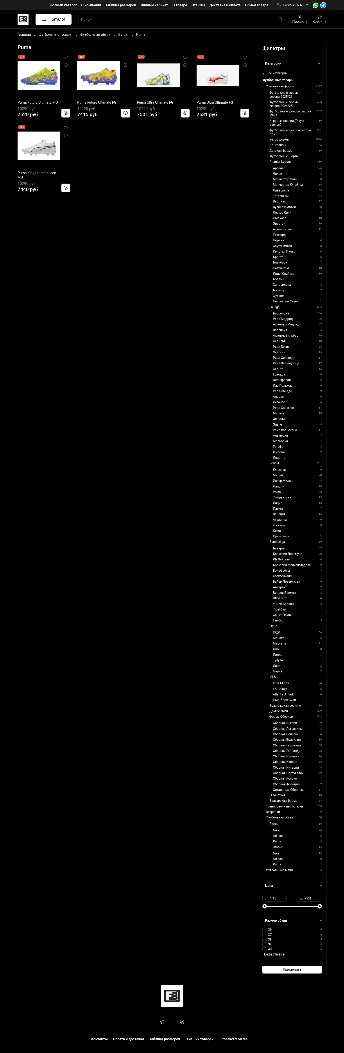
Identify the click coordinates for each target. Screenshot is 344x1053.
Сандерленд (282, 285)
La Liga (274, 307)
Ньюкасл (279, 218)
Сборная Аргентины (288, 729)
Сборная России (285, 778)
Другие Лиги (278, 711)
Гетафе (278, 447)
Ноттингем (281, 268)
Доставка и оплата (225, 5)
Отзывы (198, 5)
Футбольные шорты (284, 156)
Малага (278, 413)
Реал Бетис (281, 347)
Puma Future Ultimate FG (96, 102)
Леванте (279, 458)
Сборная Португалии (288, 773)
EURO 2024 (277, 795)
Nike (276, 830)
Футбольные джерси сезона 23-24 (290, 113)
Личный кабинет (154, 5)
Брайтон (279, 257)
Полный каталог (63, 5)
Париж (278, 671)
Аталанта (280, 520)
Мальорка (280, 441)
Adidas (278, 836)
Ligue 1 (274, 626)
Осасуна (279, 352)
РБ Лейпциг (281, 559)
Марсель (279, 643)
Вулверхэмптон (284, 207)
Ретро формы (279, 139)
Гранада (279, 374)
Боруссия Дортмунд (288, 554)
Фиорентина (282, 497)
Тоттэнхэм (280, 196)
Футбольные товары (55, 35)
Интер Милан (283, 481)
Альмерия (280, 435)
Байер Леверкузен (286, 581)
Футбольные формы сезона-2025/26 (284, 94)
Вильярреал (282, 380)
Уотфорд (279, 235)
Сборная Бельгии (286, 734)
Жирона (279, 452)
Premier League (280, 162)
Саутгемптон (282, 246)
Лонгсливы (277, 145)
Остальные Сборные (288, 790)
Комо (277, 531)
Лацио (277, 503)
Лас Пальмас (282, 386)
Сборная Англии (285, 723)
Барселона (281, 313)
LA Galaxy (280, 689)
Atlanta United (283, 694)
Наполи (278, 486)
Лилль (277, 655)
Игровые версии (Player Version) (286, 122)
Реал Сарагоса (284, 408)
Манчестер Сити (285, 179)
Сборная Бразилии (287, 740)
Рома (277, 492)
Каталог (53, 19)
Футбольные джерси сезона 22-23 (290, 132)
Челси (277, 174)
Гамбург (279, 620)
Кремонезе (281, 536)
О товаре (179, 5)
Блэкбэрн (280, 262)
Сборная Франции (286, 784)
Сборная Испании (286, 756)
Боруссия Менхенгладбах (292, 565)
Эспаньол (280, 419)
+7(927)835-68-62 (292, 5)
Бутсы (123, 35)
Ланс (276, 666)
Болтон (278, 279)
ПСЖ (276, 632)
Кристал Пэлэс (284, 251)
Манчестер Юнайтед (288, 185)
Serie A (274, 463)
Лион (277, 649)
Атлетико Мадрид (286, 324)
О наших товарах (199, 1039)
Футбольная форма (280, 86)
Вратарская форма (283, 801)
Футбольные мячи (279, 870)
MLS (272, 677)
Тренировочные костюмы (285, 806)
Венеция (279, 514)
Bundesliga (277, 542)
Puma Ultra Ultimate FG (155, 102)
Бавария (279, 548)
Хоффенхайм (282, 576)
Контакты (99, 1039)
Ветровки (273, 812)
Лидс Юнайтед (283, 274)
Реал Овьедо (282, 391)
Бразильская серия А (285, 706)
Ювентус (279, 470)
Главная (24, 35)
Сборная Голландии (287, 751)
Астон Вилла (282, 229)
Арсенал (279, 168)
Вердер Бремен (284, 593)
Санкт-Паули (282, 615)
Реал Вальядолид (286, 363)
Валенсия (280, 330)
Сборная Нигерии (286, 767)
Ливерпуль (281, 190)
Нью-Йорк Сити (284, 700)
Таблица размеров (120, 5)
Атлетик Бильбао (285, 336)
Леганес (279, 402)
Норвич (278, 240)
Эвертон (279, 224)
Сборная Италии (285, 762)
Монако (279, 638)
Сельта (278, 369)
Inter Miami (281, 683)
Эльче (277, 424)
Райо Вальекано (285, 430)
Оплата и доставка (128, 1039)
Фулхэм (278, 296)
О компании (91, 5)
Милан (278, 475)
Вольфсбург (281, 571)
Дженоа (279, 525)
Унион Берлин (283, 604)
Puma (277, 841)
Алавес (278, 397)
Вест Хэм (280, 201)
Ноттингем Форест (287, 301)
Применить (292, 969)
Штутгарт (280, 598)
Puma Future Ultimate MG (38, 102)
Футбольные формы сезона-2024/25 (284, 104)
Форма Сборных (281, 717)
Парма (278, 509)
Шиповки (276, 847)
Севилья (279, 341)
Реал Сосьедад (284, 358)
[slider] (264, 906)
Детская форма (280, 151)
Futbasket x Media (233, 1039)
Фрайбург (280, 609)
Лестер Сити (282, 213)
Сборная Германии (287, 745)
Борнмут (279, 290)
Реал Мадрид (283, 319)
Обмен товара (256, 5)
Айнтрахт (280, 587)
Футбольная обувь (95, 35)
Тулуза (278, 660)
